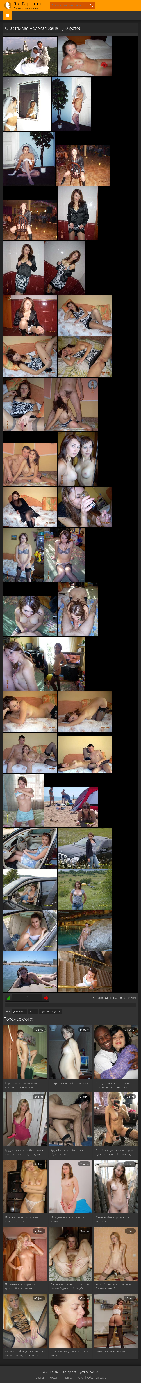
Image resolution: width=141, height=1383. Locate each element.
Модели (53, 1377)
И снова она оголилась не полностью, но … (21, 1219)
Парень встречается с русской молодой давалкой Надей (70, 1286)
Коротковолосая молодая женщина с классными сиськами (21, 1085)
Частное (67, 1377)
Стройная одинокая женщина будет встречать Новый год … (114, 1152)
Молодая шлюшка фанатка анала (67, 1219)
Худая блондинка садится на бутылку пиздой (113, 1286)
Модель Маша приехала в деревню (112, 1219)
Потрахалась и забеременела (69, 1083)
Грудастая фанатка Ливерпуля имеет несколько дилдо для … (24, 1152)
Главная (39, 1377)
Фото (80, 1377)
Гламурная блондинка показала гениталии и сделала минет (25, 1353)
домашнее (19, 1011)
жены (33, 1011)
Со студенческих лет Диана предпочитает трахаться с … (113, 1085)
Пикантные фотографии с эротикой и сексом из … (21, 1286)
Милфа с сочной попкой (111, 1351)
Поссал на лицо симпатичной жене (69, 1353)
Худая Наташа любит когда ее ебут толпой (69, 1152)
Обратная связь (96, 1377)
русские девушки (50, 1011)
